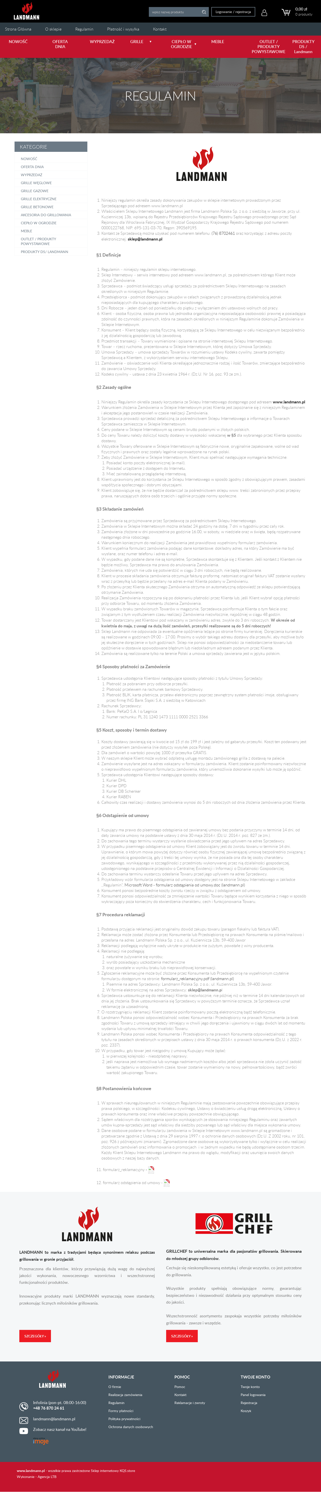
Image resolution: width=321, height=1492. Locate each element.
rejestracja (242, 11)
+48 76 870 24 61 (48, 1408)
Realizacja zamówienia (125, 1394)
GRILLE (141, 41)
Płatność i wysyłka (123, 29)
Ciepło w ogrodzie (38, 222)
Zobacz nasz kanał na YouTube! (59, 1429)
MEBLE (217, 41)
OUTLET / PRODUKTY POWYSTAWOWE (264, 46)
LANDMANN (26, 11)
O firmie (114, 1386)
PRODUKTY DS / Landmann (303, 46)
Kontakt (159, 29)
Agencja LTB (47, 1476)
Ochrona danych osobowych (130, 1426)
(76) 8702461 (223, 233)
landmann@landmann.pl (54, 1419)
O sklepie (53, 29)
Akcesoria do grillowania (46, 214)
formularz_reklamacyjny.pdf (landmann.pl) (197, 978)
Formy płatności (120, 1410)
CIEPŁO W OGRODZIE (183, 44)
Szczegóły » (35, 1336)
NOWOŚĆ (18, 41)
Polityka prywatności (124, 1418)
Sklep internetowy (105, 1470)
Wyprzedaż (31, 174)
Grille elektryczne (38, 198)
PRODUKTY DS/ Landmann (44, 251)
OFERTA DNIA (60, 44)
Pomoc (179, 1386)
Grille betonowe (37, 206)
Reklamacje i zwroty (189, 1402)
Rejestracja (249, 1402)
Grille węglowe (36, 182)
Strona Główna (18, 29)
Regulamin (84, 29)
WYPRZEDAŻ (102, 41)
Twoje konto (250, 1386)
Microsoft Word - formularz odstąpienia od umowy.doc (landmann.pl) (184, 885)
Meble (26, 230)
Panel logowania (253, 1394)
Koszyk (246, 1410)
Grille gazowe (34, 190)
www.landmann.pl (31, 1470)
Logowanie (223, 11)
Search (203, 12)
